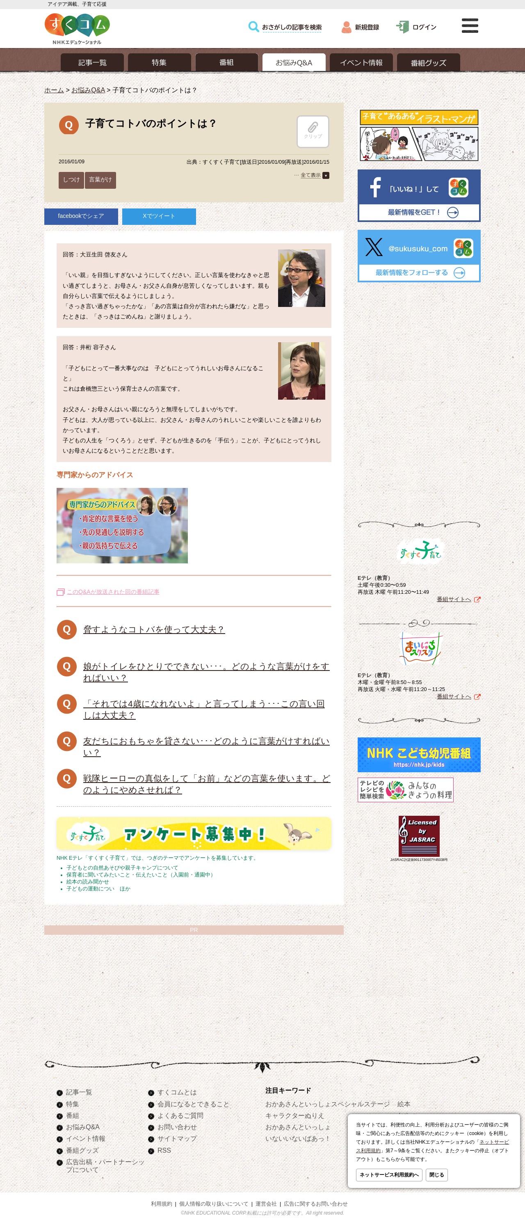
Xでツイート (159, 216)
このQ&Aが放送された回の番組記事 (113, 591)
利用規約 (161, 1204)
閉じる (436, 1175)
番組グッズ (82, 1150)
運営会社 (266, 1204)
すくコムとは (177, 1092)
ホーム (54, 90)
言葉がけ (100, 179)
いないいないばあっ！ (298, 1138)
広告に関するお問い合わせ (316, 1204)
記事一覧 (79, 1092)
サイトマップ (177, 1138)
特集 (72, 1104)
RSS (164, 1150)
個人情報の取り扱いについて (214, 1204)
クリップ (313, 130)
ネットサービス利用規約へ (389, 1175)
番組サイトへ (454, 599)
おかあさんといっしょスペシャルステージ (327, 1104)
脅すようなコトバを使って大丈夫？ (154, 629)
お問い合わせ (177, 1127)
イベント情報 (85, 1138)
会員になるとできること (194, 1104)
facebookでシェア (81, 216)
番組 (72, 1115)
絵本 (404, 1104)
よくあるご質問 (180, 1115)
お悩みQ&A (88, 90)
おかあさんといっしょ (298, 1127)
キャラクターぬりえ (294, 1115)
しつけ (71, 179)
